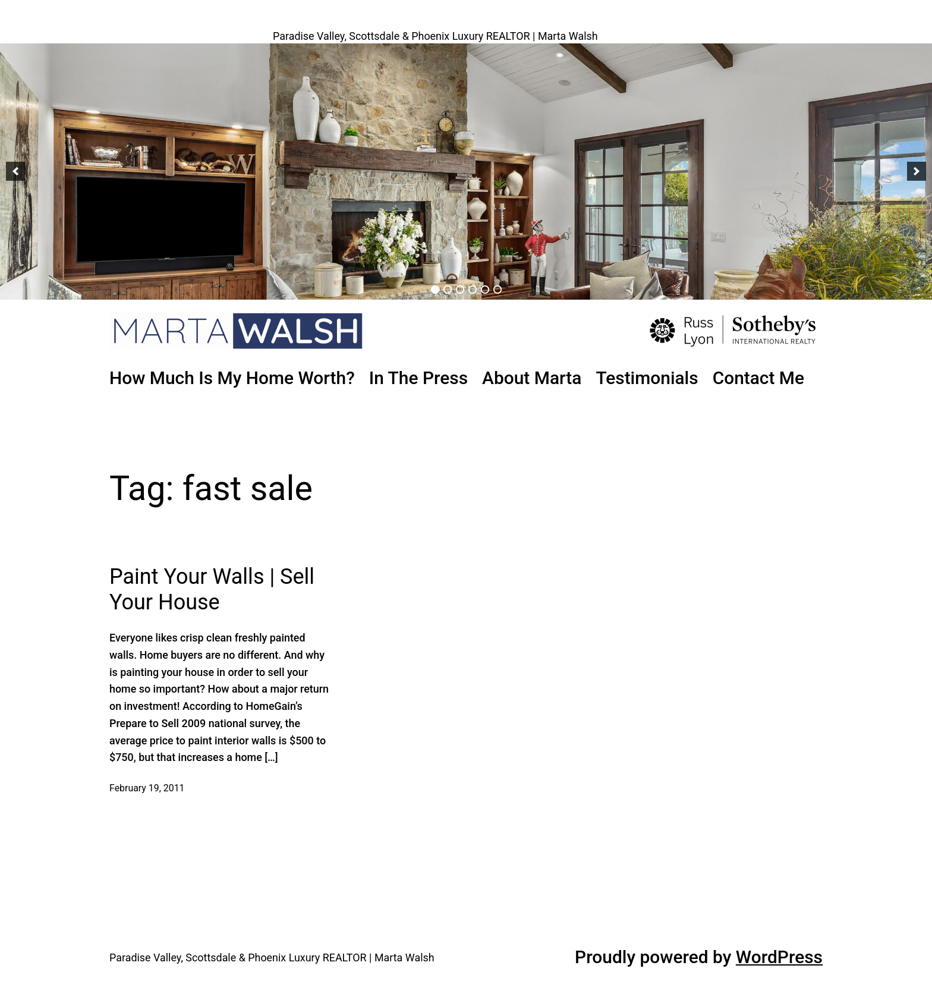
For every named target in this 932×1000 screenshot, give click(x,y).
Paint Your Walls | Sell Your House (211, 589)
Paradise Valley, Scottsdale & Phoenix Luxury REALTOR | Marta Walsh (435, 36)
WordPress (779, 956)
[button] (15, 171)
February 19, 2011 (147, 788)
